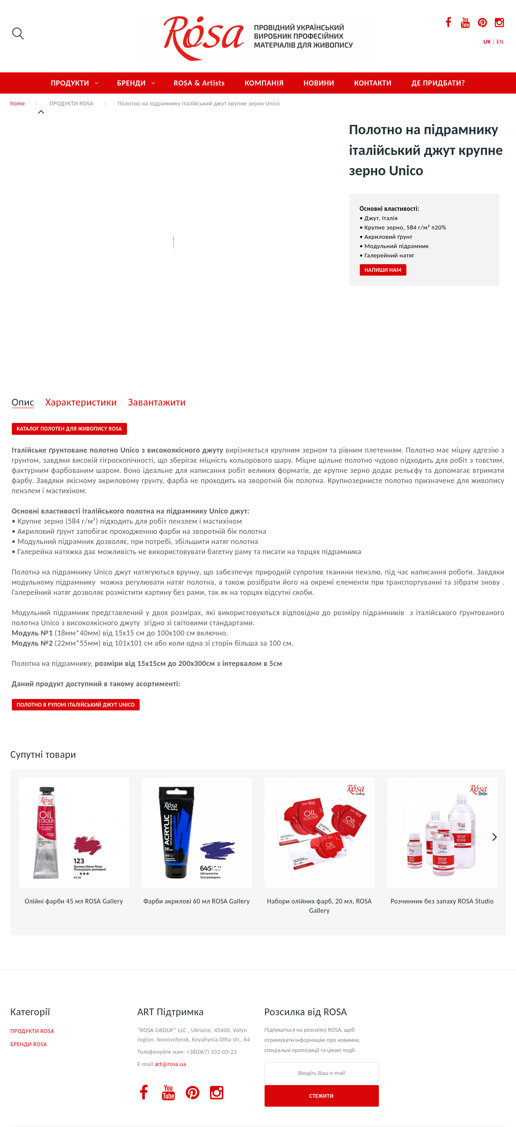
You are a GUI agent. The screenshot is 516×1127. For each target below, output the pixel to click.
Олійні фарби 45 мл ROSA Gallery (74, 901)
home (18, 103)
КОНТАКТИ (373, 83)
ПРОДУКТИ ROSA (71, 103)
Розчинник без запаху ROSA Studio (442, 901)
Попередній (42, 111)
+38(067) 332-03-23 (212, 1051)
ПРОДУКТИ (70, 83)
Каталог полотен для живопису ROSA (69, 428)
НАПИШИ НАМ (383, 270)
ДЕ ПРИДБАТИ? (438, 83)
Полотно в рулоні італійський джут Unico (76, 705)
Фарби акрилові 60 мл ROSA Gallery (196, 901)
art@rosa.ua (170, 1064)
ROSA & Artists (199, 83)
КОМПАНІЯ (264, 83)
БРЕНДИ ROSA (29, 1044)
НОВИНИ (319, 83)
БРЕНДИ (131, 83)
